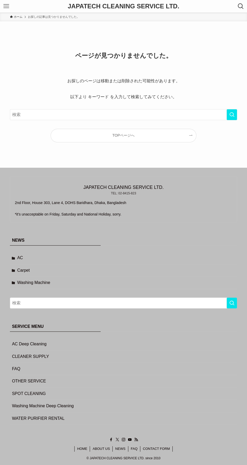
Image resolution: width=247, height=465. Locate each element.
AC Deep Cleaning (29, 344)
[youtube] (130, 439)
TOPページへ (123, 135)
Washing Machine (33, 282)
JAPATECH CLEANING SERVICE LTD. (123, 6)
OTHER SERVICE (29, 381)
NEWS (120, 449)
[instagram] (123, 439)
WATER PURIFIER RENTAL (38, 418)
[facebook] (111, 439)
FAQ (16, 369)
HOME (82, 449)
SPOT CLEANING (29, 393)
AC (20, 257)
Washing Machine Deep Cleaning (43, 406)
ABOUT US (101, 449)
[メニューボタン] (6, 6)
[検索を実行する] (232, 114)
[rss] (136, 439)
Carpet (23, 270)
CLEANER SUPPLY (30, 356)
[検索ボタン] (240, 6)
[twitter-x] (117, 439)
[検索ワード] (123, 114)
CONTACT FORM (156, 449)
